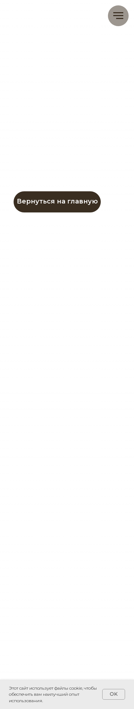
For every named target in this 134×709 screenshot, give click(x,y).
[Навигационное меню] (118, 15)
